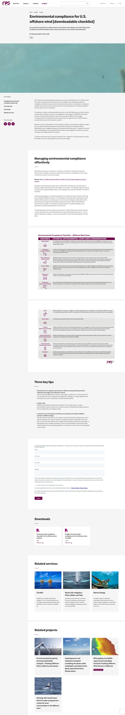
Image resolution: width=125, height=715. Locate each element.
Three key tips (8, 106)
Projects (35, 3)
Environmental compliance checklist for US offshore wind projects (47, 536)
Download (40, 542)
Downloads (7, 109)
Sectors (26, 3)
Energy (41, 12)
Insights (44, 3)
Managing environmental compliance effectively (11, 102)
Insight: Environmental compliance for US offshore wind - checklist (76, 536)
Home (31, 12)
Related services (9, 113)
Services (16, 3)
